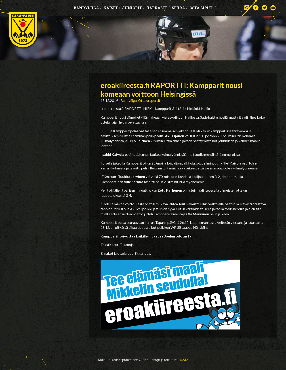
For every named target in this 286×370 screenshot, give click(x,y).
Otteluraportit (149, 100)
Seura (179, 7)
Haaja (182, 360)
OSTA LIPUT (200, 7)
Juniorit (133, 7)
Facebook (256, 8)
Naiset (111, 7)
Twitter (264, 8)
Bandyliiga (87, 7)
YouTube (273, 8)
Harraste (158, 7)
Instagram (247, 8)
